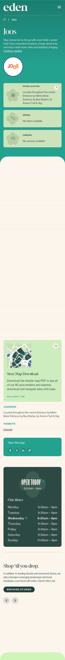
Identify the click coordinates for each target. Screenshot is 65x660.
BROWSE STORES (19, 589)
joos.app (7, 429)
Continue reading (12, 50)
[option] (32, 627)
